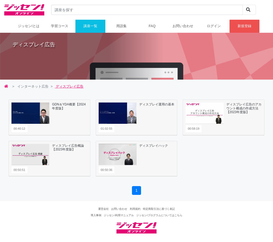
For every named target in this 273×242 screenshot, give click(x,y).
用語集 (121, 26)
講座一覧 (90, 26)
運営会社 (103, 208)
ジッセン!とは (29, 26)
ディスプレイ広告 (69, 86)
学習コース (59, 26)
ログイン (214, 26)
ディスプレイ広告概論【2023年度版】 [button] (68, 147)
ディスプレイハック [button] (153, 145)
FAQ (152, 26)
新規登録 (244, 26)
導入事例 (96, 215)
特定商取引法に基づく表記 (159, 208)
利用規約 (135, 208)
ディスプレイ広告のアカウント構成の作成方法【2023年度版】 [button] (244, 108)
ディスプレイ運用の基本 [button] (156, 104)
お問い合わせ (182, 26)
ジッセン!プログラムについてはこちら (159, 215)
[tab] (49, 117)
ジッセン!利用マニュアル (119, 215)
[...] (147, 10)
